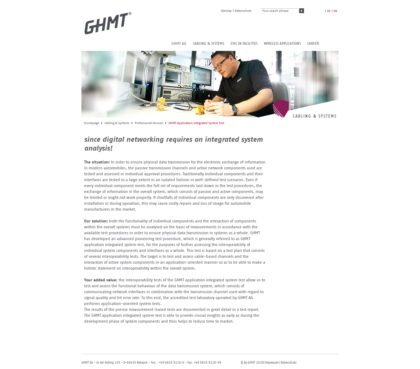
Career (313, 44)
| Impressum (271, 362)
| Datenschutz (288, 362)
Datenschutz (243, 10)
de (329, 11)
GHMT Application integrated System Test (196, 123)
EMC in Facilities (244, 44)
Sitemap (226, 10)
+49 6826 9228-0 (171, 362)
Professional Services (149, 123)
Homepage (91, 123)
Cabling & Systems (208, 44)
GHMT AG (178, 44)
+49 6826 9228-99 (207, 362)
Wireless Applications (282, 44)
